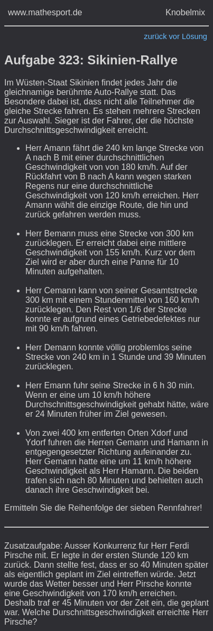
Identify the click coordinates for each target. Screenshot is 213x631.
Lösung (194, 36)
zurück (155, 36)
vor (174, 36)
